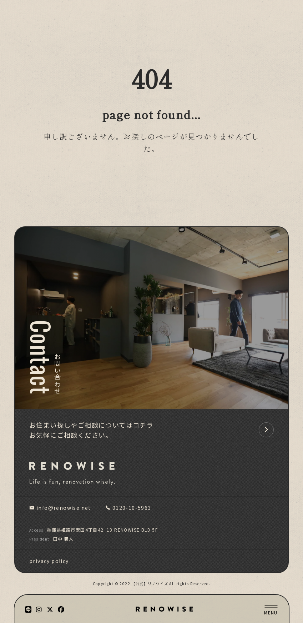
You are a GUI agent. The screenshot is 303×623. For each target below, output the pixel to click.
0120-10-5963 (128, 507)
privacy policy (49, 560)
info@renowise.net (60, 507)
